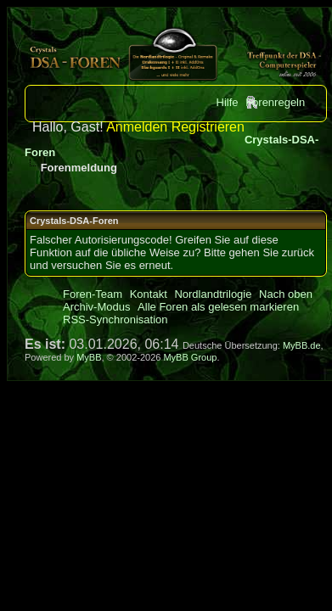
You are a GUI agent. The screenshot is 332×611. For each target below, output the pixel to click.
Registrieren (208, 127)
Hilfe (228, 102)
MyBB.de (302, 345)
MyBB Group (190, 357)
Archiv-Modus (96, 306)
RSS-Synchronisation (115, 319)
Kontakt (148, 294)
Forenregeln (275, 102)
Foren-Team (92, 294)
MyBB (88, 357)
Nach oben (285, 294)
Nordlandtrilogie (212, 294)
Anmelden (136, 127)
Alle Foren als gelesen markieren (218, 306)
